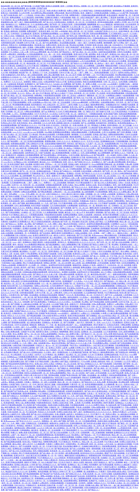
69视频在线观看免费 (54, 185)
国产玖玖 (65, 306)
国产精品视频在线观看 (13, 442)
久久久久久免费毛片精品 (118, 86)
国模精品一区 (37, 382)
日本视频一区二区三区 (15, 111)
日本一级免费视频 (121, 29)
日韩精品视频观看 (57, 483)
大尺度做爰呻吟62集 (18, 183)
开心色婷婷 (123, 36)
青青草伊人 (67, 267)
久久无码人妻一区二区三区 (80, 27)
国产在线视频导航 (112, 261)
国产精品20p (80, 144)
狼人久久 (115, 247)
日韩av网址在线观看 (67, 274)
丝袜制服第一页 (20, 233)
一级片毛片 (80, 322)
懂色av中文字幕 (62, 15)
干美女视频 (41, 107)
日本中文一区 (17, 185)
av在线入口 (124, 215)
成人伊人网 (27, 277)
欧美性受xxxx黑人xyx (81, 254)
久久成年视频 (12, 380)
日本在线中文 (117, 45)
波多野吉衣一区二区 (100, 86)
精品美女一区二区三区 (13, 283)
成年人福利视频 (53, 116)
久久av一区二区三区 (66, 469)
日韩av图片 (129, 304)
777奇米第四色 (62, 150)
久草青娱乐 (54, 332)
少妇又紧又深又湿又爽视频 (103, 345)
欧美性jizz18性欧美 (105, 201)
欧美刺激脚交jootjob (63, 435)
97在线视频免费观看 (86, 91)
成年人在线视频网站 (29, 201)
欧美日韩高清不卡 (33, 56)
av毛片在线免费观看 (88, 61)
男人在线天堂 (18, 11)
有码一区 (110, 361)
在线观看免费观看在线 (45, 435)
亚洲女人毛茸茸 (110, 166)
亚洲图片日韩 (32, 313)
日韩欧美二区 (54, 407)
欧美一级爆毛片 (87, 13)
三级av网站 (35, 189)
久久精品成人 (6, 160)
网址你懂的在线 (111, 235)
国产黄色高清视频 (41, 297)
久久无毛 (126, 361)
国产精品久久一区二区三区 (24, 410)
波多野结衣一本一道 (87, 205)
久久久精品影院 (28, 17)
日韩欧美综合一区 (19, 313)
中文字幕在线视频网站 (18, 102)
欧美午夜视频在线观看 (35, 118)
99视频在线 (20, 36)
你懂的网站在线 (84, 36)
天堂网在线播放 (89, 50)
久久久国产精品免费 (116, 373)
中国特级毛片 (74, 361)
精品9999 (121, 451)
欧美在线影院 (112, 15)
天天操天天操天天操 (29, 196)
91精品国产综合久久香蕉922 (59, 338)
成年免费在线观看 (72, 453)
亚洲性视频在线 (126, 371)
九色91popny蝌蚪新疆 (38, 52)
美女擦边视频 (29, 160)
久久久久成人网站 (21, 91)
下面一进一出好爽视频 (59, 70)
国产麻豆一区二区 (124, 423)
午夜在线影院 (80, 166)
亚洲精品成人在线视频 (22, 449)
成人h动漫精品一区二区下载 (52, 128)
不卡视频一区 (105, 247)
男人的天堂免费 (113, 387)
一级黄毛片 (116, 91)
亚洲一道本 (129, 169)
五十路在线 (49, 29)
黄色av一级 (25, 75)
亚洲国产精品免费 (51, 299)
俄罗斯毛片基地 (56, 38)
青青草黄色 (66, 187)
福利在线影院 (73, 297)
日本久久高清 (82, 118)
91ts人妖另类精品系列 (23, 130)
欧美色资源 (127, 254)
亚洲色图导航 (91, 476)
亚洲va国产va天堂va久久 (111, 70)
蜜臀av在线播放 (46, 476)
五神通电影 (95, 228)
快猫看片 (35, 483)
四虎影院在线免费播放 (68, 299)
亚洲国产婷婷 (115, 263)
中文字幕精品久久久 (83, 139)
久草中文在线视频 (109, 132)
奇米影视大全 (39, 45)
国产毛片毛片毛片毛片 (44, 91)
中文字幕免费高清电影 (127, 116)
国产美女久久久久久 (80, 187)
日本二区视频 (94, 233)
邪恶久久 (10, 316)
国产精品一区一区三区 (126, 396)
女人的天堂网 (24, 13)
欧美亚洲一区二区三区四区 (85, 93)
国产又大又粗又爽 (84, 235)
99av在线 (116, 290)
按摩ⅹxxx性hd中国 (41, 286)
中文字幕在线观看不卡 (75, 29)
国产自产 (116, 251)
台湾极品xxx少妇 (20, 162)
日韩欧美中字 (60, 327)
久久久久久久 (17, 82)
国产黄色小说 (79, 98)
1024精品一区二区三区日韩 (31, 212)
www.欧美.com (30, 261)
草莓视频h (99, 212)
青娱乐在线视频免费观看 (93, 82)
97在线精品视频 (71, 483)
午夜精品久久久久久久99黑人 (12, 79)
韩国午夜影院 (37, 242)
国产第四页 (94, 68)
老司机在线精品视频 (105, 22)
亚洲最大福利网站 (118, 283)
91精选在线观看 (50, 242)
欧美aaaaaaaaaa (28, 40)
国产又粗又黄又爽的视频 (27, 407)
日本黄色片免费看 (95, 43)
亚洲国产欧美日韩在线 (48, 313)
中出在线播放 (119, 306)
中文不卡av (124, 355)
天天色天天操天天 (65, 462)
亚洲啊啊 (134, 279)
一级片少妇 (15, 469)
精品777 (100, 467)
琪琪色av (120, 38)
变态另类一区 (121, 102)
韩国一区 (75, 17)
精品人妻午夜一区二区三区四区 (81, 31)
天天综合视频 (48, 426)
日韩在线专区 (16, 297)
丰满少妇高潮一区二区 (81, 125)
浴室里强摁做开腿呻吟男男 (55, 144)
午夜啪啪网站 (25, 430)
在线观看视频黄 (86, 325)
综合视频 (29, 164)
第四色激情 (54, 27)
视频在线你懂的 (111, 66)
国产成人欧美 (45, 304)
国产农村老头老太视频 (92, 423)
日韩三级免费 (73, 130)
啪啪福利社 (93, 77)
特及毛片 (93, 201)
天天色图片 (73, 68)
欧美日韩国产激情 (111, 114)
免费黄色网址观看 (50, 442)
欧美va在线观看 (116, 366)
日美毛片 (82, 224)
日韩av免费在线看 (99, 304)
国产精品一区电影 (123, 311)
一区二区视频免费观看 (34, 79)
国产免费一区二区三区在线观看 (40, 68)
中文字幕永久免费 (24, 139)
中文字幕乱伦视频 (116, 460)
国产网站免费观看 (45, 192)
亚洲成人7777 (38, 72)
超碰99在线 (71, 235)
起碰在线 (106, 36)
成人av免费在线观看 (21, 20)
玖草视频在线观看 (63, 134)
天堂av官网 (107, 334)
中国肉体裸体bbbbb (100, 38)
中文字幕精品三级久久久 (18, 215)
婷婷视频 (112, 38)
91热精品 (14, 453)
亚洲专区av (81, 283)
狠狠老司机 (67, 20)
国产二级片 (19, 22)
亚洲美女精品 (111, 396)
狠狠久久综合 (37, 82)
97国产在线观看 (45, 153)
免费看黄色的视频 (56, 180)
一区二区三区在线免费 (16, 56)
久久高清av (53, 114)
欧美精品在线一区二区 (95, 157)
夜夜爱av (29, 208)
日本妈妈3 (118, 361)
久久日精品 (15, 419)
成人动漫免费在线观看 (31, 283)
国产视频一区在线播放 (90, 180)
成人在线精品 (64, 357)
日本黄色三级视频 (43, 267)
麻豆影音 (35, 430)
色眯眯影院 (106, 283)
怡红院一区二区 (80, 419)
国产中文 (109, 295)
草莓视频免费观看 (102, 299)
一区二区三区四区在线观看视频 (31, 141)
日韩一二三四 (34, 336)
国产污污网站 (115, 130)
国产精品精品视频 (34, 316)
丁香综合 (55, 171)
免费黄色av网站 (129, 270)
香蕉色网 (89, 322)
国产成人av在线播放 (65, 210)
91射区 (133, 430)
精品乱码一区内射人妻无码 (16, 267)
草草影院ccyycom (98, 59)
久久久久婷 (46, 123)
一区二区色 (56, 54)
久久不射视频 (131, 176)
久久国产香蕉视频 (51, 219)
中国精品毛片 (31, 485)
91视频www (114, 13)
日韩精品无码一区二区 (18, 100)
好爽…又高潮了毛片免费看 (80, 403)
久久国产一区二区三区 (95, 144)
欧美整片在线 (38, 164)
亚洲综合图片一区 (53, 187)
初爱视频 (51, 139)
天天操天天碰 (75, 34)
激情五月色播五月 (125, 338)
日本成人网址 (39, 15)
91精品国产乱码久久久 (18, 98)
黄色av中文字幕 (28, 341)
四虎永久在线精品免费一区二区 (13, 63)
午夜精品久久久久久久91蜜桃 (51, 148)
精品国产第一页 (125, 15)
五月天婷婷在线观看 (58, 205)
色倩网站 (79, 437)
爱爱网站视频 (50, 141)
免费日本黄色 (51, 45)
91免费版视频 (72, 205)
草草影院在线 (53, 157)
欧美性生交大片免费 (30, 116)
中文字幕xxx (35, 476)
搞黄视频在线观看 (18, 144)
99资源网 (19, 43)
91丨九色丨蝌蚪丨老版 (53, 224)
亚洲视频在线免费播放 (50, 34)
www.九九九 (17, 132)
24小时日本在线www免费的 (84, 210)
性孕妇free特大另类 (8, 123)
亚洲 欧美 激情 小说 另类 (48, 31)
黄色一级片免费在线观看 (123, 185)
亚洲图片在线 (124, 84)
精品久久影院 (79, 462)
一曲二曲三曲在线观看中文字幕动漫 (113, 217)
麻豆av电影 (106, 410)
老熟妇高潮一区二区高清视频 (105, 288)
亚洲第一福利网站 (90, 231)
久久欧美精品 (6, 318)
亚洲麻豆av (72, 465)
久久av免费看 (31, 327)
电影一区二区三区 (28, 371)
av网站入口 (106, 196)
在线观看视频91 (19, 199)
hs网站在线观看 (106, 29)
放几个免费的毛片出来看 (91, 329)
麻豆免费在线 (10, 407)
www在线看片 (112, 84)
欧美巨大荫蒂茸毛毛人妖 (90, 100)
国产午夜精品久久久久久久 (127, 238)
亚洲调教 (22, 31)
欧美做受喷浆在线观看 (23, 180)
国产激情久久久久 (118, 153)
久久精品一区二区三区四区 (125, 483)
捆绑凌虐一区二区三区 (96, 95)
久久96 (90, 355)
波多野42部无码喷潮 (122, 27)
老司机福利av (62, 155)
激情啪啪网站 (129, 366)
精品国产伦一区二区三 (60, 109)
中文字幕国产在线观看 (107, 203)
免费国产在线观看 (128, 105)
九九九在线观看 (86, 134)
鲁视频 (32, 91)
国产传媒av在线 (108, 309)
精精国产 (62, 295)
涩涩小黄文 (19, 261)
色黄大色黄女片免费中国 (56, 11)
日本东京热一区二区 (115, 265)
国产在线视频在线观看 (46, 261)
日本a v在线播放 (132, 481)
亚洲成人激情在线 (11, 31)
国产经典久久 (108, 320)
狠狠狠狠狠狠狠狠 (90, 189)
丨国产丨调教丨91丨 (86, 72)
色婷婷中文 (15, 467)
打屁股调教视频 (122, 141)
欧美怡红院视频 (105, 430)
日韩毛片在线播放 (124, 52)
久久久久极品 (84, 105)
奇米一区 (107, 205)
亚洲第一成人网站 (25, 224)
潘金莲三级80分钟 (40, 240)
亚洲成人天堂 (85, 306)
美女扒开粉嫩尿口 (51, 118)
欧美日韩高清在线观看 (64, 426)
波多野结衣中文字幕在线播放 (88, 272)
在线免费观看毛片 (44, 306)
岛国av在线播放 (81, 233)
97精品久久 (40, 345)
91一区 (68, 50)
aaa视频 (71, 348)
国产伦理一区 (65, 222)
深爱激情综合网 (95, 455)
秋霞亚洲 (134, 212)
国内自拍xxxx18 (87, 155)
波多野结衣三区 (31, 153)
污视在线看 (44, 150)
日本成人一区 (92, 393)
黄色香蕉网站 (97, 403)
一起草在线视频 (60, 91)
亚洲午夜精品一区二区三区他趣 (119, 125)
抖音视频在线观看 (102, 169)
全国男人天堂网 (120, 22)
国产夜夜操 (62, 465)
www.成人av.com (29, 132)
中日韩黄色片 (133, 111)
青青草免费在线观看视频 (97, 199)
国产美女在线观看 (126, 189)
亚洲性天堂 (5, 279)
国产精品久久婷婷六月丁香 (100, 244)
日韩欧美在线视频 (101, 13)
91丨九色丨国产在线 (28, 77)
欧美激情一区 (6, 203)
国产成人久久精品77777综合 (62, 93)
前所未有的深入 (54, 272)
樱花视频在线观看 (103, 210)
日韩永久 (112, 439)
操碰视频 (65, 107)
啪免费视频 (8, 455)
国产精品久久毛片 (126, 231)
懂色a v (134, 121)
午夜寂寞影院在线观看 (52, 95)
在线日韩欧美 (124, 31)
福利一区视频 (28, 47)
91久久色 (70, 295)
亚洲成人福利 (73, 164)
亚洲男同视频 (18, 373)
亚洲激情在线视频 (75, 279)
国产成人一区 (65, 277)
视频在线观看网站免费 (126, 20)
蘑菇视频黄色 (129, 196)
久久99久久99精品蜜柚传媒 (66, 111)
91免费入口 (75, 153)
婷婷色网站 (39, 17)
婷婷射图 (76, 267)
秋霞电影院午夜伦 (46, 20)
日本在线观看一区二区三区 (123, 128)
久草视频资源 (33, 233)
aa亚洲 (15, 249)
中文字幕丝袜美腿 (25, 387)
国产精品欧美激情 (39, 139)
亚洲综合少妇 (115, 54)
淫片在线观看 (73, 201)
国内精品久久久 (12, 24)
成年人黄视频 (9, 157)
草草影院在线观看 (77, 109)
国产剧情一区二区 (130, 364)
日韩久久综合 (9, 36)
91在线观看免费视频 (22, 247)
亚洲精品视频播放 (70, 215)
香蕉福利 (20, 84)
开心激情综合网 (102, 109)
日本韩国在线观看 (49, 61)
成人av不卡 (80, 212)
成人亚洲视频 (118, 164)
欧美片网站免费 (40, 270)
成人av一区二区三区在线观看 (57, 345)
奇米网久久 (72, 91)
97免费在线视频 (94, 132)
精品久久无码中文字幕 (121, 279)
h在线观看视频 (129, 95)
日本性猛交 (15, 34)
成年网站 (92, 54)
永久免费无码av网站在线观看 (42, 13)
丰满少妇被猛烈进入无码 (10, 75)
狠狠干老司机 (56, 281)
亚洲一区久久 (68, 162)
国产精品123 (99, 336)
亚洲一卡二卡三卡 (101, 258)
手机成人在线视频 (70, 320)
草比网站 (115, 244)
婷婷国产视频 (42, 407)
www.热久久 (8, 162)
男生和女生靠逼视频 (60, 137)
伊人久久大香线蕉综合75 (57, 130)
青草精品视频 (85, 304)
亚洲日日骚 (34, 20)
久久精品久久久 (34, 398)
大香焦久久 (13, 446)
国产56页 (60, 79)
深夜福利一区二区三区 (15, 219)
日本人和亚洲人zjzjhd (23, 235)
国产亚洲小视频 (29, 38)
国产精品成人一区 (111, 281)
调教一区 (81, 111)
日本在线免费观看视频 (121, 430)
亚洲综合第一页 (22, 309)
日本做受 (112, 343)
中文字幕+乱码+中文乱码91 (49, 125)
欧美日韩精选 (14, 348)
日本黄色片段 (14, 295)
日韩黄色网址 (71, 444)
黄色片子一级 (18, 150)
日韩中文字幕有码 (57, 100)
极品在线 (89, 462)
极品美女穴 (60, 139)
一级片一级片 (82, 43)
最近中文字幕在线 (8, 66)
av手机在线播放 (69, 59)
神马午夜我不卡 (99, 325)
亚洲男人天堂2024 (27, 481)
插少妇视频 (62, 160)
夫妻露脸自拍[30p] (113, 105)
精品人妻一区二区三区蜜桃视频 (13, 389)
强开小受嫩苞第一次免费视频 (96, 238)
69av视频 (48, 132)
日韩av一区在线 (124, 183)
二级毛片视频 (72, 105)
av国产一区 (15, 435)
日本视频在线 (56, 162)
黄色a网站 (13, 194)
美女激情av (71, 288)
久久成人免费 (43, 27)
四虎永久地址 (129, 384)
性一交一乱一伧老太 (56, 455)
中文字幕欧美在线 (54, 63)
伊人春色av (98, 63)
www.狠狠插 (64, 34)
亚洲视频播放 (23, 109)
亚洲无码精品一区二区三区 (42, 247)
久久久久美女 (6, 11)
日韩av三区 (115, 393)
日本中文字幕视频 (67, 366)
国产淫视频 (109, 150)
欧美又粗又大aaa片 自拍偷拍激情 (68, 377)
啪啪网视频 (91, 24)
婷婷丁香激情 (94, 439)
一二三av (21, 194)
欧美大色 (80, 350)
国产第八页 (129, 38)
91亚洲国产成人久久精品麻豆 (98, 366)
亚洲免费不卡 (102, 98)
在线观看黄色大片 (89, 467)
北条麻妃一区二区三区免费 (40, 89)
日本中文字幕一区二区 (33, 43)
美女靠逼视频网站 (42, 40)
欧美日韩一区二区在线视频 (127, 59)
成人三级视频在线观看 (83, 478)
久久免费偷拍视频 (121, 178)
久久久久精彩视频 (77, 258)
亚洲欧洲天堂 (11, 155)
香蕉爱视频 (13, 72)
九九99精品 (74, 196)
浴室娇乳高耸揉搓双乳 (75, 391)
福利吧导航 (58, 329)
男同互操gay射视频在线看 (11, 116)
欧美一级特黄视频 (94, 449)
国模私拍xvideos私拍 (51, 437)
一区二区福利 (110, 155)
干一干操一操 (51, 325)
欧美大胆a (74, 107)
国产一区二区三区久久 (125, 148)
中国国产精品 (37, 442)
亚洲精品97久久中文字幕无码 (27, 66)
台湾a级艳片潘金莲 (11, 352)
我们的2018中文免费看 (118, 61)
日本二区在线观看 (51, 72)
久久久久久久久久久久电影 (99, 118)
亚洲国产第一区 (69, 283)
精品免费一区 (96, 121)
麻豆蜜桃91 (20, 128)
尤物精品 (134, 458)
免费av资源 (23, 432)
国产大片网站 (119, 43)
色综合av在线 (26, 274)
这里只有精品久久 (53, 194)
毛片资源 (110, 483)
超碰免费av (21, 54)
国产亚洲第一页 (78, 84)
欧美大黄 (123, 293)
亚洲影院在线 (62, 352)
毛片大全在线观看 (92, 29)
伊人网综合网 (83, 444)
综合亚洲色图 (28, 95)
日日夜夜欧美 (91, 22)
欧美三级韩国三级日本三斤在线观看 (116, 121)
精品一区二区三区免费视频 (127, 455)
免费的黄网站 (119, 201)
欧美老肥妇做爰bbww (126, 123)
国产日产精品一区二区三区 (98, 419)
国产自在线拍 (45, 233)
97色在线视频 (76, 50)
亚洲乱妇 (40, 366)
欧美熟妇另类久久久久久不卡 (12, 366)
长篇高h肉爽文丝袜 (16, 361)
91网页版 (85, 79)
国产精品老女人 (65, 52)
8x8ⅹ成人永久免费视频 (86, 66)
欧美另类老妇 (22, 123)
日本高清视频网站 (54, 107)
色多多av (4, 254)
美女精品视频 (53, 277)
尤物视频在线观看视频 (128, 146)
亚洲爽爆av (122, 467)
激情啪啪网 (117, 11)
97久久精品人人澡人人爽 (19, 52)
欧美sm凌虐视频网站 (31, 256)
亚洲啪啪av (96, 27)
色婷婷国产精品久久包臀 (106, 50)
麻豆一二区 (128, 462)
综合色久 (4, 451)
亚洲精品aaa (133, 203)
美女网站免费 (123, 382)
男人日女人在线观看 (81, 256)
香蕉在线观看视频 (9, 336)
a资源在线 (77, 121)
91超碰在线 (11, 84)
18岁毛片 (55, 199)
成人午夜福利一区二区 (31, 226)
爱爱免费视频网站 (30, 393)
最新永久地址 (122, 233)
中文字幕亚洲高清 (36, 299)
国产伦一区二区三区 (80, 208)
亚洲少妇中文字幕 (81, 54)
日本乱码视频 (86, 171)
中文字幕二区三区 (117, 256)
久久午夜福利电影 (42, 70)
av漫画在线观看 (36, 75)
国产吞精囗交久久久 (44, 84)
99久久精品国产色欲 (49, 462)
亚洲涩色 (36, 34)
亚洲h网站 (33, 391)
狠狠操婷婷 (29, 187)
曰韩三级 (48, 428)
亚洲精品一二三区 (18, 50)
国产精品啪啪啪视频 (31, 474)
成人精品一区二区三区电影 (76, 355)
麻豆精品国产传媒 (36, 231)
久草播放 (102, 125)
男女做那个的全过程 (80, 222)
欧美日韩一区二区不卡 (50, 226)
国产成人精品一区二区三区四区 (53, 36)
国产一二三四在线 (26, 15)
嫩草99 (52, 150)
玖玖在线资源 (130, 24)
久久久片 (23, 398)
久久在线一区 (95, 146)
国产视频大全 (63, 368)
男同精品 (94, 125)
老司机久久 (62, 242)
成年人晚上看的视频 (52, 75)
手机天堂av (74, 345)
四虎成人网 (50, 47)
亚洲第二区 (104, 256)
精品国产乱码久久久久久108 (63, 77)
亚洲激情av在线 (126, 244)
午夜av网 (33, 86)
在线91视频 (15, 217)
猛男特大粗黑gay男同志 (127, 72)
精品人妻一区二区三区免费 (125, 320)
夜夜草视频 (56, 478)
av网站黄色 (11, 54)
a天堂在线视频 (103, 263)
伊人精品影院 (16, 355)
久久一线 (47, 54)
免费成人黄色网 (49, 263)
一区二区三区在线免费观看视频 (102, 286)
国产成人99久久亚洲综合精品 (54, 22)
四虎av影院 (15, 281)
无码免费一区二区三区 (85, 336)
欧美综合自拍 (22, 336)
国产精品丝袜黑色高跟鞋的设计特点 (78, 38)
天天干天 (125, 357)
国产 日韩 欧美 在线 (62, 258)
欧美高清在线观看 (103, 47)
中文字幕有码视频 (65, 203)
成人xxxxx (101, 24)
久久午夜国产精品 (86, 11)
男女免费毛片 (112, 350)
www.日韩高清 (60, 458)
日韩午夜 (24, 299)
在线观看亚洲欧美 (51, 366)
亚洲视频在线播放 (26, 45)
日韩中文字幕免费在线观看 (115, 240)
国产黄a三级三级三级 (72, 329)
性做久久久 (69, 286)
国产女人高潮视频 (86, 107)
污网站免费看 (39, 47)
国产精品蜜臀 (12, 141)
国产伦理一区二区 (8, 148)
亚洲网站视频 (95, 377)
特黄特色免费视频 (67, 437)
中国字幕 (130, 153)
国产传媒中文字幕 (103, 111)
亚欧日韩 (124, 77)
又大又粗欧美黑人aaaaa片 (119, 34)
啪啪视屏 (114, 36)
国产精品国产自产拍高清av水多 (121, 258)
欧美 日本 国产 (103, 54)
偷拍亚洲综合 (132, 157)
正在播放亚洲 (26, 34)
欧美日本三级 (63, 45)
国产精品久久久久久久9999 (74, 398)
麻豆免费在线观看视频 (119, 313)
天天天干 (45, 56)
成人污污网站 (106, 272)
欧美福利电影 (26, 217)
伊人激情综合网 (56, 283)
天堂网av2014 (80, 348)
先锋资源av (37, 488)
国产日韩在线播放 (13, 212)
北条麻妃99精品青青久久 (91, 446)
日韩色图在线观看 (14, 277)
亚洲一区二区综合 (118, 89)
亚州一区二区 (7, 483)
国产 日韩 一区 (42, 348)
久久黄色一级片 (19, 327)
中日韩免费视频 (101, 192)
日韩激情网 (85, 432)
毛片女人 (44, 180)
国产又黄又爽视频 (124, 132)
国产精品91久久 (39, 217)
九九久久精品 (28, 355)
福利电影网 (56, 306)
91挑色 (64, 279)
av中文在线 (48, 231)
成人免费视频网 (104, 153)
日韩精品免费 (33, 148)
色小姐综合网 (35, 109)
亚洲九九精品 (68, 185)
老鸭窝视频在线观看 (36, 98)
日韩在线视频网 (80, 24)
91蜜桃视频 (128, 100)
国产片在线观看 (25, 446)
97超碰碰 (89, 258)
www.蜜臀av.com (58, 89)
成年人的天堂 (27, 444)
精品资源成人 (122, 329)
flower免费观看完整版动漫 (102, 164)
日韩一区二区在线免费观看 (105, 428)
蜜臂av (95, 40)
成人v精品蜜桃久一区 (12, 137)
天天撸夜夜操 (35, 173)
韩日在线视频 (85, 380)
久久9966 (20, 187)
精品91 (13, 187)
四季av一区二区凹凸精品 (65, 336)
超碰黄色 (125, 419)
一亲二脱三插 (28, 297)
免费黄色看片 (74, 15)
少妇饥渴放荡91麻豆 (104, 341)
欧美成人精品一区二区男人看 (62, 40)
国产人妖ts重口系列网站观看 (114, 162)
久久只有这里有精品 (119, 111)
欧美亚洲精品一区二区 (84, 295)
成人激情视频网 (26, 176)
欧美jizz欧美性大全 (99, 249)
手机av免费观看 (131, 407)
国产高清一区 (35, 178)
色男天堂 (60, 61)
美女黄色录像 (45, 256)
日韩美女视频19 (43, 38)
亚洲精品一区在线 (74, 173)
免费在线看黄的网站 (116, 134)
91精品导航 (17, 345)
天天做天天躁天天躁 (54, 446)
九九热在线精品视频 (73, 79)
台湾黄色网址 (94, 102)
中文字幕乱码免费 (42, 361)
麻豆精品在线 (70, 66)
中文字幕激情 (88, 279)
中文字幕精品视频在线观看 (47, 160)
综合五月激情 (33, 419)
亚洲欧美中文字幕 (78, 157)
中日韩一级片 (6, 249)
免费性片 (7, 82)
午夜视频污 (17, 228)
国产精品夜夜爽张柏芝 (123, 187)
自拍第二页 (82, 299)
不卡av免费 (85, 361)
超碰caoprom (42, 86)
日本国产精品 (14, 384)
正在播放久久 (97, 162)
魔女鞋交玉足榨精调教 (16, 118)
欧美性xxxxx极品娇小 (123, 465)
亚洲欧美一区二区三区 (76, 22)
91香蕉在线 (45, 109)
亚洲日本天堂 (57, 256)
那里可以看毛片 (133, 180)
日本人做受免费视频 (89, 153)
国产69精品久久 (66, 171)
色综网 (115, 68)
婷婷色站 (122, 228)
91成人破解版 (16, 263)
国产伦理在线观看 (106, 465)
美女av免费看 (79, 185)
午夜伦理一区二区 (77, 384)
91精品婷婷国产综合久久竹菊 (55, 82)
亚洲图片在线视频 (30, 228)
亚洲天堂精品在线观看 (77, 316)
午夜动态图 (84, 146)
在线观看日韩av (96, 320)
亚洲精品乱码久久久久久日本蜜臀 (73, 199)
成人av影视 (76, 263)
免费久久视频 (72, 11)
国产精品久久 (88, 169)
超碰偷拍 (27, 82)
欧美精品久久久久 (129, 130)
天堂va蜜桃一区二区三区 (35, 194)
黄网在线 (41, 325)
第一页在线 (71, 359)
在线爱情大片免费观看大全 (103, 160)
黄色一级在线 (18, 244)
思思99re (48, 164)
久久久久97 (86, 40)
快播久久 (14, 432)
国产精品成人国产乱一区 (50, 387)
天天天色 (5, 17)
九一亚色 (97, 322)
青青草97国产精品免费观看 (38, 100)
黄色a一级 (86, 121)
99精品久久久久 (13, 299)
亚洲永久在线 (91, 185)
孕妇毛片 (113, 476)
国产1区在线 (53, 290)
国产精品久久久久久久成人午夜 (45, 274)
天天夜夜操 (98, 355)
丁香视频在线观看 (95, 114)
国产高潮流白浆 (122, 352)
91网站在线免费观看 (32, 111)
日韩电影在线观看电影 (103, 11)
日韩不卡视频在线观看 (126, 380)
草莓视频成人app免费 (43, 478)
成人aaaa (101, 316)
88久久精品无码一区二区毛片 (104, 20)
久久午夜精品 (48, 355)
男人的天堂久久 (39, 176)
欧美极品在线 (50, 98)
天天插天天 (38, 426)
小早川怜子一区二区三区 (82, 20)
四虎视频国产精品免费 (109, 228)
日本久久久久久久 (64, 141)
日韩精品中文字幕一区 (95, 261)
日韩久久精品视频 (65, 254)
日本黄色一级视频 (86, 483)
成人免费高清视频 (28, 403)
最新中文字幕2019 (96, 240)
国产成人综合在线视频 (121, 242)
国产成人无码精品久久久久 (88, 364)
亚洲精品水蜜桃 (64, 371)
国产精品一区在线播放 (67, 341)
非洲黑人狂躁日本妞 (60, 403)
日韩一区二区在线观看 (61, 102)
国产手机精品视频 (97, 302)
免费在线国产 (32, 31)
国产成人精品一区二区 (13, 95)
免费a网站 (38, 95)
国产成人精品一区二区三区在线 (117, 212)
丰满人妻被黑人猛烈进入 (64, 414)
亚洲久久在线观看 (85, 215)
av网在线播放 (65, 157)
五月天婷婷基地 (12, 146)
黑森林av (87, 451)
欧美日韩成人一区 (88, 47)
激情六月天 (90, 111)
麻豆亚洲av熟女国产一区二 (70, 217)
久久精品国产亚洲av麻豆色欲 (99, 128)
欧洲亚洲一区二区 (78, 261)
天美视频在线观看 (36, 215)
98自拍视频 (13, 13)
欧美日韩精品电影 (117, 169)
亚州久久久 (8, 91)
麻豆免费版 (101, 56)
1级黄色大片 (83, 114)
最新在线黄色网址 (120, 274)
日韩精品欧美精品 (18, 279)
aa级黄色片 (81, 95)
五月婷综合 (42, 59)
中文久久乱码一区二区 (92, 309)
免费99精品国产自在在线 (55, 50)
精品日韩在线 (73, 318)
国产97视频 (29, 361)
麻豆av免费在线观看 (72, 180)
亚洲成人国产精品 (100, 134)
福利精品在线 (119, 24)
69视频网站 (44, 66)
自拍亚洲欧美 (113, 189)
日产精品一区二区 (93, 283)
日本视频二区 (60, 29)
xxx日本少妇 (118, 341)
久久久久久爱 (110, 481)
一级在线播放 (94, 297)
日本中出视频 (74, 155)
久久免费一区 (34, 265)
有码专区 (66, 63)
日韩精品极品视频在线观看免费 (93, 15)
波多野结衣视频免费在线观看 (17, 86)
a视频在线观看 (18, 153)
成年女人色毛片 (59, 235)
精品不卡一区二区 (124, 377)
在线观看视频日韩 (112, 144)
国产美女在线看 (44, 320)
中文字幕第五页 (65, 442)
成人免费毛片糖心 (73, 334)
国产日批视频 (69, 322)
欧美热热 (42, 116)
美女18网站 (125, 251)
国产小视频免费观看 (65, 98)
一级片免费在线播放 (95, 166)
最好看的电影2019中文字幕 (11, 61)
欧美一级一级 (97, 36)
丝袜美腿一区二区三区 (126, 17)
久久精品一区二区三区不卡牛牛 (103, 137)
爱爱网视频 (83, 481)
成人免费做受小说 (122, 160)
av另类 (32, 465)
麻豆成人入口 (45, 162)
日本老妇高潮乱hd (33, 199)
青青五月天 (13, 45)
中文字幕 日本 (14, 478)
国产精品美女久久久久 (119, 299)
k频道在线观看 (23, 173)
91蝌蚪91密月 (59, 444)
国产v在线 (90, 373)
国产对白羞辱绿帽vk (51, 43)
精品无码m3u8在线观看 (108, 40)
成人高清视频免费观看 (61, 153)
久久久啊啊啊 (77, 471)
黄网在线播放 (15, 17)
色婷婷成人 (96, 371)
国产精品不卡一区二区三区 (11, 38)
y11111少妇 (101, 84)
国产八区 (27, 219)
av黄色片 (14, 189)
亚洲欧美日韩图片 (52, 17)
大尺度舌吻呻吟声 (70, 56)
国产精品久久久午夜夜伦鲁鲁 (82, 63)
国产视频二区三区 (28, 290)
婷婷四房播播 (67, 54)
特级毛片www (38, 166)
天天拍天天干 (107, 27)
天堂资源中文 (10, 426)
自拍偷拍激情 (33, 162)
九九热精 (18, 272)
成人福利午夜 (21, 148)
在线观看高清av (85, 345)
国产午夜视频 (66, 208)
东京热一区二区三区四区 (107, 176)
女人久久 (21, 93)
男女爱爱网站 (99, 107)
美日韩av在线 (130, 256)
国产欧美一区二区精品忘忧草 (61, 24)
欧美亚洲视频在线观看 (94, 384)
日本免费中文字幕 (16, 368)
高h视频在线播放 (83, 59)
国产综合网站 (130, 107)
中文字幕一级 (90, 98)
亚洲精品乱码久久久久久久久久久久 (82, 242)
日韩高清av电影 (45, 357)
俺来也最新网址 (75, 137)
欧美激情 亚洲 (60, 288)
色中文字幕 (70, 139)
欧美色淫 (7, 313)
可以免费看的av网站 (101, 343)
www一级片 (17, 242)
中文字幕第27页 (50, 79)
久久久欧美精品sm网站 (40, 24)
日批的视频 (50, 15)
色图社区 (36, 180)
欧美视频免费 (40, 187)
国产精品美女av (126, 297)
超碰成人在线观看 (61, 68)
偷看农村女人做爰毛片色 (40, 121)
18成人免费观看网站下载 (71, 244)
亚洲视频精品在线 (14, 47)
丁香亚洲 (112, 17)
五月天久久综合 (93, 141)
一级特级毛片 (74, 313)
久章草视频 (127, 295)
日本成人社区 (67, 247)
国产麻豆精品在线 (61, 449)
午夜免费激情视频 (83, 228)
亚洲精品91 (121, 194)
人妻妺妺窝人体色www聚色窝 (40, 137)
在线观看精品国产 (67, 166)
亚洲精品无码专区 (60, 201)
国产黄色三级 (71, 36)
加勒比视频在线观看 (79, 132)
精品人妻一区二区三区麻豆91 (69, 382)
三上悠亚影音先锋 (16, 270)
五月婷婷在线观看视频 (29, 281)
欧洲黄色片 (28, 329)
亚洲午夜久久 (85, 86)
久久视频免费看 (56, 56)
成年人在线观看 (50, 382)
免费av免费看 (65, 490)
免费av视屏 (17, 256)
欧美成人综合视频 (52, 166)
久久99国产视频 (57, 304)
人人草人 (15, 114)
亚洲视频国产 (55, 279)
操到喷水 (29, 426)
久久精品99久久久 (62, 196)
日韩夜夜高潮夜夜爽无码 (28, 357)
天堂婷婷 (77, 40)
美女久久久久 (52, 270)
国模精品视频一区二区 (38, 309)
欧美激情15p (84, 68)
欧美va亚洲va (133, 277)
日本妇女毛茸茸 (125, 66)
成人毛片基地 (52, 52)
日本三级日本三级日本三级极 (73, 194)
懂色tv (120, 171)
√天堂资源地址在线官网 (13, 375)
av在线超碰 (63, 31)
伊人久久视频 (124, 139)
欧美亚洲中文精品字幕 (28, 320)
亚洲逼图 (5, 183)
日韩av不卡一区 (95, 70)
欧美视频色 (54, 297)
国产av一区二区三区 (103, 91)
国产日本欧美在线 (11, 15)
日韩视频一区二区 (31, 150)
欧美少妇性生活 (112, 139)
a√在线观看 (111, 194)
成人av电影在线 (10, 173)
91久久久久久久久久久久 (51, 178)
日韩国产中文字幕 (82, 286)
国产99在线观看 (106, 364)
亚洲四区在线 (86, 460)
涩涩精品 (85, 244)
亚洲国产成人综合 (21, 210)
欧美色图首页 (36, 105)
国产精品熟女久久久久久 (28, 125)
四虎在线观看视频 (102, 72)
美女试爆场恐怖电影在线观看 (116, 336)
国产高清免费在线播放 (35, 50)
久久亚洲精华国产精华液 (93, 293)
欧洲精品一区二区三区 (40, 490)
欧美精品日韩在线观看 (49, 295)
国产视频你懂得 (74, 160)
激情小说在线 (74, 332)
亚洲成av (85, 240)
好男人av (77, 426)
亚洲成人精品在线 (21, 465)
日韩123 (66, 293)
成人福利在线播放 (34, 322)
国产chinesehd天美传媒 (89, 130)
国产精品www (11, 224)
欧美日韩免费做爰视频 (115, 93)
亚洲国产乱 (93, 481)
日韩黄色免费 (118, 100)
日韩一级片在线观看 (118, 109)
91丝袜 (101, 481)
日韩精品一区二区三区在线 (122, 205)
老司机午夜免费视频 (111, 215)
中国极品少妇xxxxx (67, 228)
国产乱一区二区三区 (28, 171)
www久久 (37, 421)
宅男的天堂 (60, 47)
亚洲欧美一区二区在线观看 (126, 63)
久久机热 (86, 137)
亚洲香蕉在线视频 (79, 393)
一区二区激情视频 (84, 89)
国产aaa (44, 111)
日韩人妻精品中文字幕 (35, 144)
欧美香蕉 (127, 265)
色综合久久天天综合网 (47, 412)
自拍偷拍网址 (107, 270)
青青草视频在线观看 (71, 86)
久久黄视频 (76, 302)
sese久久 (123, 224)
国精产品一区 (82, 70)
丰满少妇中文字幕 (40, 375)
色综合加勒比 (41, 368)
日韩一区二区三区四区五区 (102, 306)
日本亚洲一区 (66, 125)
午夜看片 (26, 121)
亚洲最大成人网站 (92, 485)
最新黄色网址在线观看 (119, 118)
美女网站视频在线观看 (124, 75)
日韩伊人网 (28, 375)
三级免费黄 (100, 66)
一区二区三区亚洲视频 (72, 192)
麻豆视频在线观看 (33, 203)
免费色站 (51, 111)
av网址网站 (119, 304)
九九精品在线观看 (55, 59)
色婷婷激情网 (30, 366)
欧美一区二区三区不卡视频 (71, 75)
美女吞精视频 (71, 89)
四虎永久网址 (24, 146)
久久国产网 (124, 13)
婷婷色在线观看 (89, 176)
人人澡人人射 (97, 380)
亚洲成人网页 (115, 419)
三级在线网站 (130, 410)
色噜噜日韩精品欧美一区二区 (70, 270)
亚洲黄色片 (118, 270)
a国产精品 (121, 50)
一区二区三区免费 (60, 164)
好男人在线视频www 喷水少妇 (40, 102)
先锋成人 (93, 79)
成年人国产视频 (19, 203)
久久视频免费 (109, 384)
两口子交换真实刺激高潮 (41, 222)
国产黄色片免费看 (13, 196)
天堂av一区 (95, 247)
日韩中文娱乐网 (23, 288)
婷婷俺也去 (112, 123)
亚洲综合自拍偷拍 (75, 82)
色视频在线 (84, 201)
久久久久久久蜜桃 (37, 29)
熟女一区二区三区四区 (51, 249)
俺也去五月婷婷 (132, 201)
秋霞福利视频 (77, 488)
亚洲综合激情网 (111, 302)
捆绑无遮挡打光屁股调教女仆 (101, 208)
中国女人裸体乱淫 (51, 460)
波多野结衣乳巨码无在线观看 (60, 265)
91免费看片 (115, 224)
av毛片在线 (109, 444)
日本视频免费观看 (32, 155)
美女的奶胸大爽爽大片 (38, 157)
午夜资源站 (6, 263)
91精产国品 (98, 150)
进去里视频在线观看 (68, 43)
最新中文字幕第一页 (32, 462)
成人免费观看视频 (89, 263)
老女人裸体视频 (35, 123)
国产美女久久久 (92, 338)
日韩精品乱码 (121, 309)
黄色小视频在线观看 (103, 279)
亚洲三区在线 (98, 45)
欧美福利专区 (101, 123)
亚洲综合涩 (132, 467)
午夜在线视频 (65, 17)
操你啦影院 (18, 329)
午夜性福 (106, 371)
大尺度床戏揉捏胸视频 (118, 391)
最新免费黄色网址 (97, 105)
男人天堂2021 (117, 196)
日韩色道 (4, 215)
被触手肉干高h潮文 (11, 70)
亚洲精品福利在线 (91, 116)
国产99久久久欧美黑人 (120, 226)
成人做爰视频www (90, 471)
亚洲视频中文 (30, 84)
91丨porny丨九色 (14, 290)
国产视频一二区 (89, 75)
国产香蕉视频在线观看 (17, 322)
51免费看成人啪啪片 (114, 95)
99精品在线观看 (65, 219)
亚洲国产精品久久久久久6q (25, 311)
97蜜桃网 (16, 192)
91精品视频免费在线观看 (122, 272)
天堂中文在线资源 (20, 169)
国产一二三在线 (15, 59)
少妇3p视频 (133, 36)
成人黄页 (90, 299)
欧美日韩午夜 (106, 100)
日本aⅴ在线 (46, 316)
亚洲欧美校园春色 (72, 61)
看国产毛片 (108, 453)
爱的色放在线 (57, 267)
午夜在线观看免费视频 (32, 61)
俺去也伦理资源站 (73, 13)
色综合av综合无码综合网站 (122, 47)
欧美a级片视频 (46, 189)
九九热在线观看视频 (117, 267)
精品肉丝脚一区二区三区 (36, 63)
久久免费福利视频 (50, 212)
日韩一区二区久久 (110, 82)
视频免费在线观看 (44, 77)
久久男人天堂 (74, 432)
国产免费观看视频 (14, 393)
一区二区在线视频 (59, 183)
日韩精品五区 (121, 286)
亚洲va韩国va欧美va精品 (117, 471)
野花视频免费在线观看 (22, 105)
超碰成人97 (87, 265)
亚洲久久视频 (122, 155)
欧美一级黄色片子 (54, 176)
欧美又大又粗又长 (72, 100)
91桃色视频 (7, 256)
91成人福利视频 (96, 469)
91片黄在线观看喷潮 (35, 54)
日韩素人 (44, 265)
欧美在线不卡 (85, 164)
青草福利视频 (132, 61)
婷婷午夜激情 (24, 189)
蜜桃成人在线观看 (16, 382)
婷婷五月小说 (11, 231)
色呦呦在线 (5, 281)
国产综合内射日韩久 (82, 247)
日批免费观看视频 (122, 219)
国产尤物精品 (104, 130)
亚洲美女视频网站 (30, 59)
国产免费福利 (102, 61)
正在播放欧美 (120, 98)
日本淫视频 (123, 82)
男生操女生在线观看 (47, 134)
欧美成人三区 (35, 210)
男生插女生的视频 (76, 45)
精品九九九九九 (19, 208)
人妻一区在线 (14, 254)
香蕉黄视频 (74, 306)
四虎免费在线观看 (57, 66)
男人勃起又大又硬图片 (27, 350)
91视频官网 (64, 27)
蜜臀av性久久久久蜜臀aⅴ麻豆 (25, 27)
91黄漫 (103, 194)
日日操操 (77, 290)
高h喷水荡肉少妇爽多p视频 (99, 359)
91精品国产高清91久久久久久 (106, 31)
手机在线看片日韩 (43, 410)
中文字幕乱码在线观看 (20, 29)
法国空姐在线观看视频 (107, 52)
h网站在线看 (60, 13)
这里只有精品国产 (87, 17)
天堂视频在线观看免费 (56, 391)
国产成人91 (94, 256)
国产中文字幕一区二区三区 (35, 11)
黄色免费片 (90, 212)
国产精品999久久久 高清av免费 (93, 382)
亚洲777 (23, 254)
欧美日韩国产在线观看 (40, 205)
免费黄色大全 (24, 24)
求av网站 (63, 297)
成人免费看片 (59, 355)
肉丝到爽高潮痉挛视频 (127, 40)
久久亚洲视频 (29, 368)
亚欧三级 (108, 45)
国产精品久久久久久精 (84, 311)
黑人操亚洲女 (128, 11)
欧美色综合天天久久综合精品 (92, 453)
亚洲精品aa (46, 322)
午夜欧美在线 (70, 350)
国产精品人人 (42, 290)
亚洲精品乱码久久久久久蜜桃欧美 (56, 439)
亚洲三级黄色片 (124, 288)
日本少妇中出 (19, 485)
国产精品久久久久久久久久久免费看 (96, 173)
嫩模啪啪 (4, 270)
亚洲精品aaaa (127, 91)
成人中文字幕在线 (33, 36)
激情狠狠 (75, 134)
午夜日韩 (135, 15)
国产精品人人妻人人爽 (71, 178)
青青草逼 (85, 217)
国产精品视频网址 (53, 244)
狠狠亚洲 (109, 24)
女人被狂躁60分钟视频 (30, 304)
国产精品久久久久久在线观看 (76, 128)
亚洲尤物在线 (90, 109)
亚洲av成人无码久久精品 (44, 364)
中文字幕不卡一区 (97, 414)
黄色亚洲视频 (43, 471)
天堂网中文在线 (106, 68)
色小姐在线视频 (76, 293)
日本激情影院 (122, 203)
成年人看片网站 (101, 17)
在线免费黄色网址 (27, 70)
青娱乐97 (58, 20)
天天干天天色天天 (41, 114)
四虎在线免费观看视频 (99, 34)
